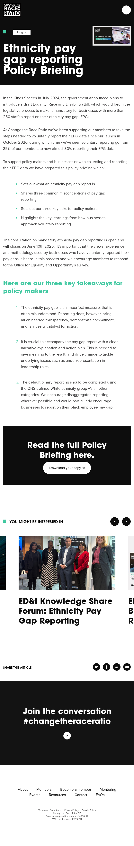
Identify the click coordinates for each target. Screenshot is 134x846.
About (23, 790)
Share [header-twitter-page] (96, 667)
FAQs (100, 795)
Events (34, 795)
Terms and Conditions (49, 810)
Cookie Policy (89, 810)
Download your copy (65, 468)
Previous (114, 521)
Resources (57, 795)
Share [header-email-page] (127, 667)
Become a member (75, 790)
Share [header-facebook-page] (106, 667)
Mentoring (108, 790)
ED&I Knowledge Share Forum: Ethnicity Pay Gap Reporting (65, 611)
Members (44, 790)
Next (126, 521)
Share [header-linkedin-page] (116, 667)
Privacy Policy (71, 810)
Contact (81, 795)
